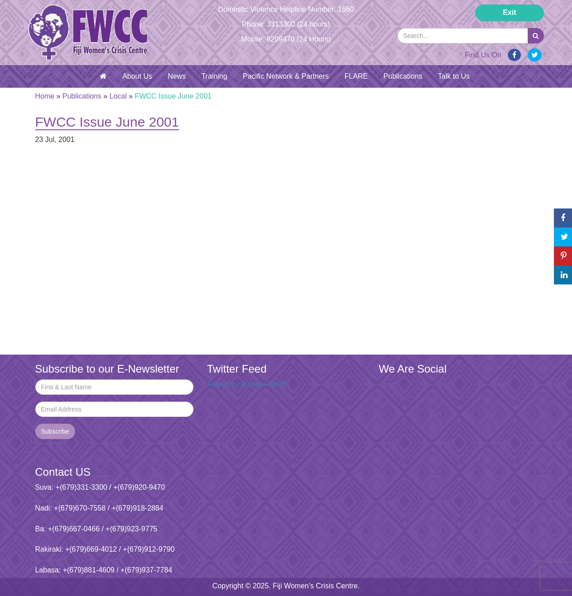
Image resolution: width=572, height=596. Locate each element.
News (177, 76)
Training (214, 76)
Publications (402, 76)
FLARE (356, 76)
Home (45, 96)
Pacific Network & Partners (286, 76)
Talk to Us (454, 76)
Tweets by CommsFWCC (247, 384)
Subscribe (55, 431)
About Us (137, 76)
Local (118, 96)
